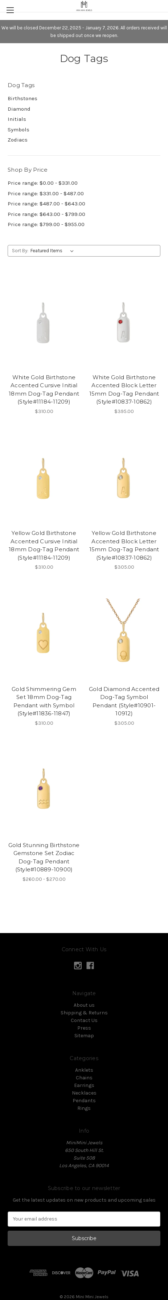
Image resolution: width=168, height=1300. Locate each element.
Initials (17, 119)
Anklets (84, 1070)
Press (84, 1028)
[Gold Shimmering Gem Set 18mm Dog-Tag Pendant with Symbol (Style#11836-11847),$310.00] (44, 633)
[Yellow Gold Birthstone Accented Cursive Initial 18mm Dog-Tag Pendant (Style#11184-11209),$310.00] (44, 478)
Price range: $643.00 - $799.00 (46, 214)
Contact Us (84, 1020)
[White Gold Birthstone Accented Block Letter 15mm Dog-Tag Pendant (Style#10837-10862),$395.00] (124, 321)
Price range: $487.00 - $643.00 (46, 203)
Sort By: (20, 250)
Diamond (19, 109)
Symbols (18, 129)
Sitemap (84, 1036)
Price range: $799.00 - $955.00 (46, 224)
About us (84, 1005)
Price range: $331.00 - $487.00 (46, 193)
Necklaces (84, 1093)
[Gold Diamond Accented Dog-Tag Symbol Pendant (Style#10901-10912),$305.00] (124, 633)
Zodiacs (18, 139)
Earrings (84, 1085)
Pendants (84, 1100)
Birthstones (22, 98)
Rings (84, 1108)
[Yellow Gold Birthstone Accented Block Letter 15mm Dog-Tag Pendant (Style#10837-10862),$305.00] (124, 478)
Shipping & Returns (84, 1013)
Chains (84, 1078)
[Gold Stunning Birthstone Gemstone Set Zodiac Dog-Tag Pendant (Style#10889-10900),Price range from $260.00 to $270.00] (44, 789)
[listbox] (53, 250)
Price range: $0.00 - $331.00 (43, 183)
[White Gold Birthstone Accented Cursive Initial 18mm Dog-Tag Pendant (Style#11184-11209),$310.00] (44, 321)
